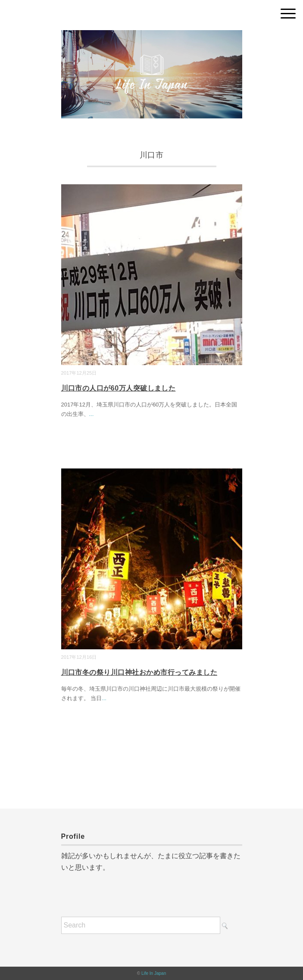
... (91, 414)
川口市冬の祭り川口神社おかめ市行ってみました (139, 672)
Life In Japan (153, 973)
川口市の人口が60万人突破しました (118, 388)
